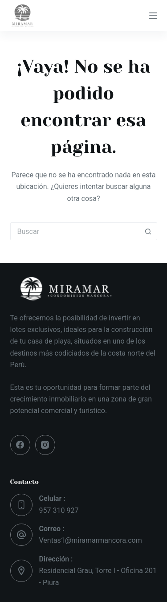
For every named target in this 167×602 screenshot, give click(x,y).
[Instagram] (45, 445)
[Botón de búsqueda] (148, 231)
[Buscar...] (74, 231)
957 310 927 (59, 510)
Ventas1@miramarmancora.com (90, 540)
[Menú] (153, 16)
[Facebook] (20, 445)
